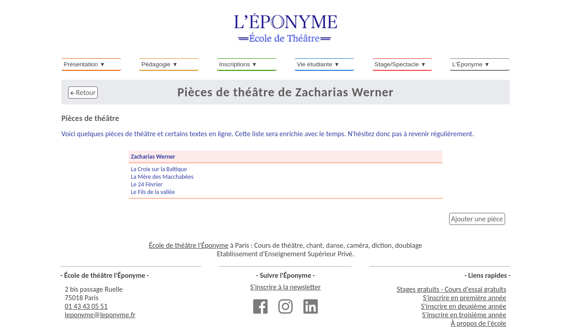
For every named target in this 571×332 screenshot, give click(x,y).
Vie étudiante (314, 64)
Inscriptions (234, 64)
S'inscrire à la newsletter (285, 287)
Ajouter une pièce (477, 219)
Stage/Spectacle (397, 64)
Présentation (81, 64)
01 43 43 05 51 (86, 306)
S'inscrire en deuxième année (463, 306)
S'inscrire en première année (464, 297)
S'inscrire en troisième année (464, 314)
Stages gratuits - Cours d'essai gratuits (451, 289)
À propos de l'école (478, 323)
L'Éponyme (467, 64)
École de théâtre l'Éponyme (188, 245)
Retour (82, 92)
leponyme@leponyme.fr (100, 314)
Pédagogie (155, 64)
